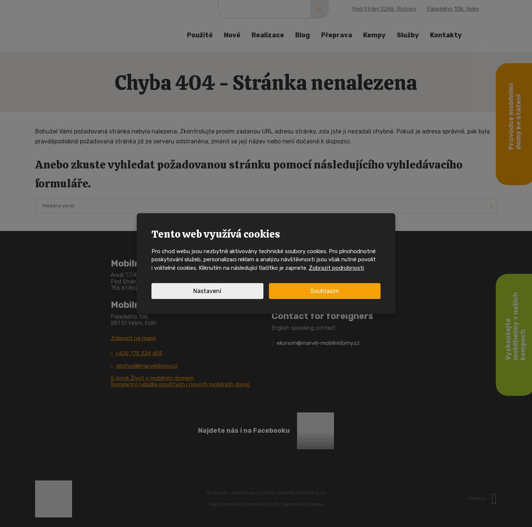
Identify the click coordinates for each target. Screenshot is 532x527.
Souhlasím (324, 291)
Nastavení (207, 291)
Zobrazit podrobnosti (336, 268)
